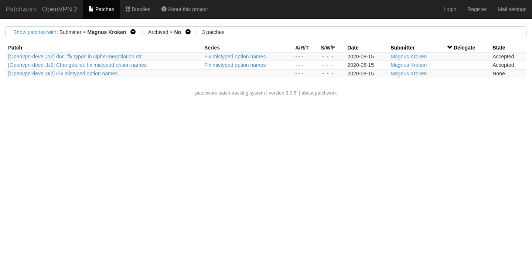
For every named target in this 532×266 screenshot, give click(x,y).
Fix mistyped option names (235, 56)
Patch (15, 48)
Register (477, 9)
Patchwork (21, 9)
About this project (184, 9)
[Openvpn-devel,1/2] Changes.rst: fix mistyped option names (77, 65)
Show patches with (35, 32)
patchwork (206, 93)
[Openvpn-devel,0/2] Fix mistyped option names (63, 73)
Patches (101, 9)
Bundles (137, 9)
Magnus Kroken (409, 56)
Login (450, 9)
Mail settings (512, 9)
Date (352, 48)
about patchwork (319, 93)
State (498, 48)
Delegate (464, 48)
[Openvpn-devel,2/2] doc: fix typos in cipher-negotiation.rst (74, 56)
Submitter (403, 48)
